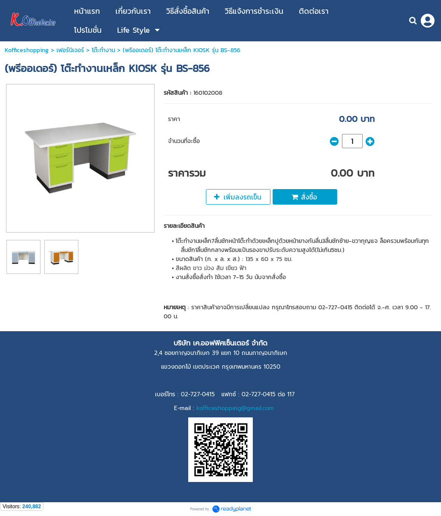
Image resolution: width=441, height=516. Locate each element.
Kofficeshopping (27, 50)
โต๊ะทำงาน (103, 50)
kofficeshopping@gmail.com (235, 408)
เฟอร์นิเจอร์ (70, 50)
